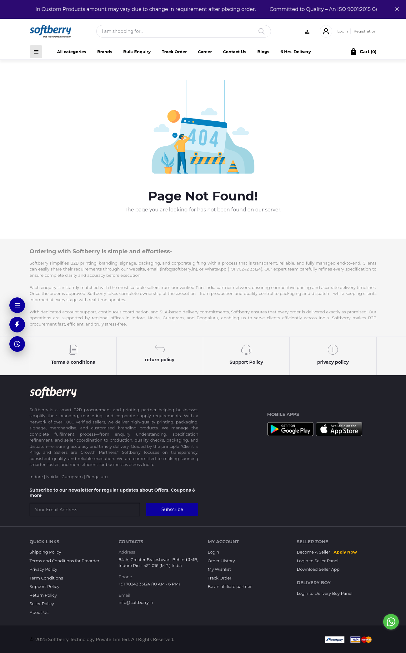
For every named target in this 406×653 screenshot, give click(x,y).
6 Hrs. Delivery (295, 51)
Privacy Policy (43, 569)
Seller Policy (42, 603)
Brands (104, 51)
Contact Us (234, 51)
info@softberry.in (136, 602)
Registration (364, 31)
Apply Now (345, 551)
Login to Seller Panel (317, 560)
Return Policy (43, 595)
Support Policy (44, 586)
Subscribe (172, 509)
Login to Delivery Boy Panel (325, 593)
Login (342, 31)
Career (205, 51)
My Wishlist (219, 569)
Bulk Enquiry (137, 51)
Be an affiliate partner (230, 586)
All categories (71, 51)
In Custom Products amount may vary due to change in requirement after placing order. (142, 9)
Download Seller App (318, 569)
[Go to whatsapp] (391, 622)
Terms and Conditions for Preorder (65, 560)
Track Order (174, 51)
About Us (39, 612)
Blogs (263, 51)
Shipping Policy (45, 551)
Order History (221, 560)
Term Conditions (46, 577)
